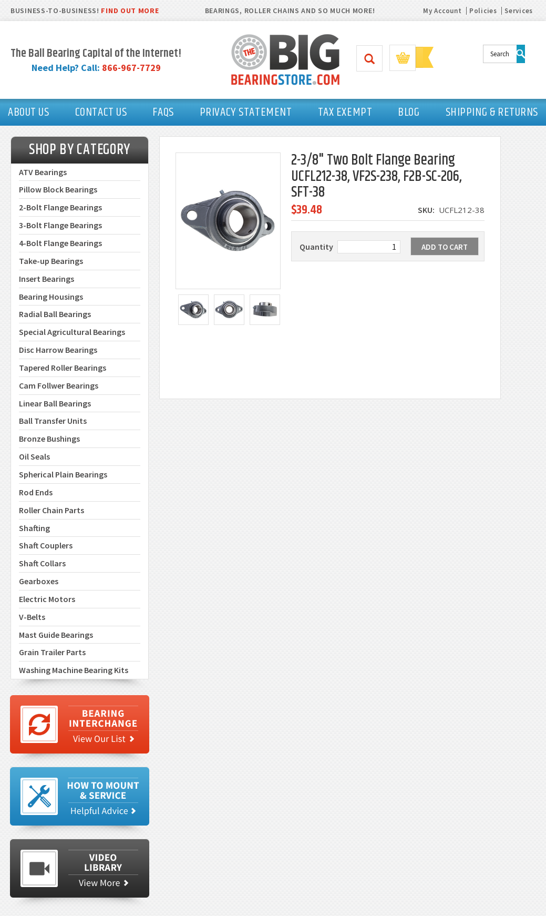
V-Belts (32, 617)
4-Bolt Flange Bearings (60, 243)
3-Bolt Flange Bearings (60, 225)
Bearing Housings (51, 296)
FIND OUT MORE (130, 10)
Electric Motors (47, 599)
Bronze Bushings (49, 438)
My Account (442, 10)
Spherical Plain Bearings (63, 474)
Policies (483, 10)
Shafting (34, 528)
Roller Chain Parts (51, 510)
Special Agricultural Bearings (72, 332)
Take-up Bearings (51, 261)
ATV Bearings (43, 172)
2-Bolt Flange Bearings (60, 207)
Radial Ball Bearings (55, 314)
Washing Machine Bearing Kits (73, 670)
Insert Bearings (46, 278)
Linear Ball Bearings (55, 403)
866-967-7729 (131, 68)
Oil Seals (34, 456)
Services (518, 10)
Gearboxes (38, 581)
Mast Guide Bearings (56, 634)
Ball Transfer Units (53, 420)
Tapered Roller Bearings (62, 367)
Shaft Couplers (46, 545)
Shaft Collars (42, 563)
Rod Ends (36, 492)
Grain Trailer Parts (52, 652)
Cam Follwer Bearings (58, 385)
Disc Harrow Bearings (58, 349)
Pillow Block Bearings (58, 189)
